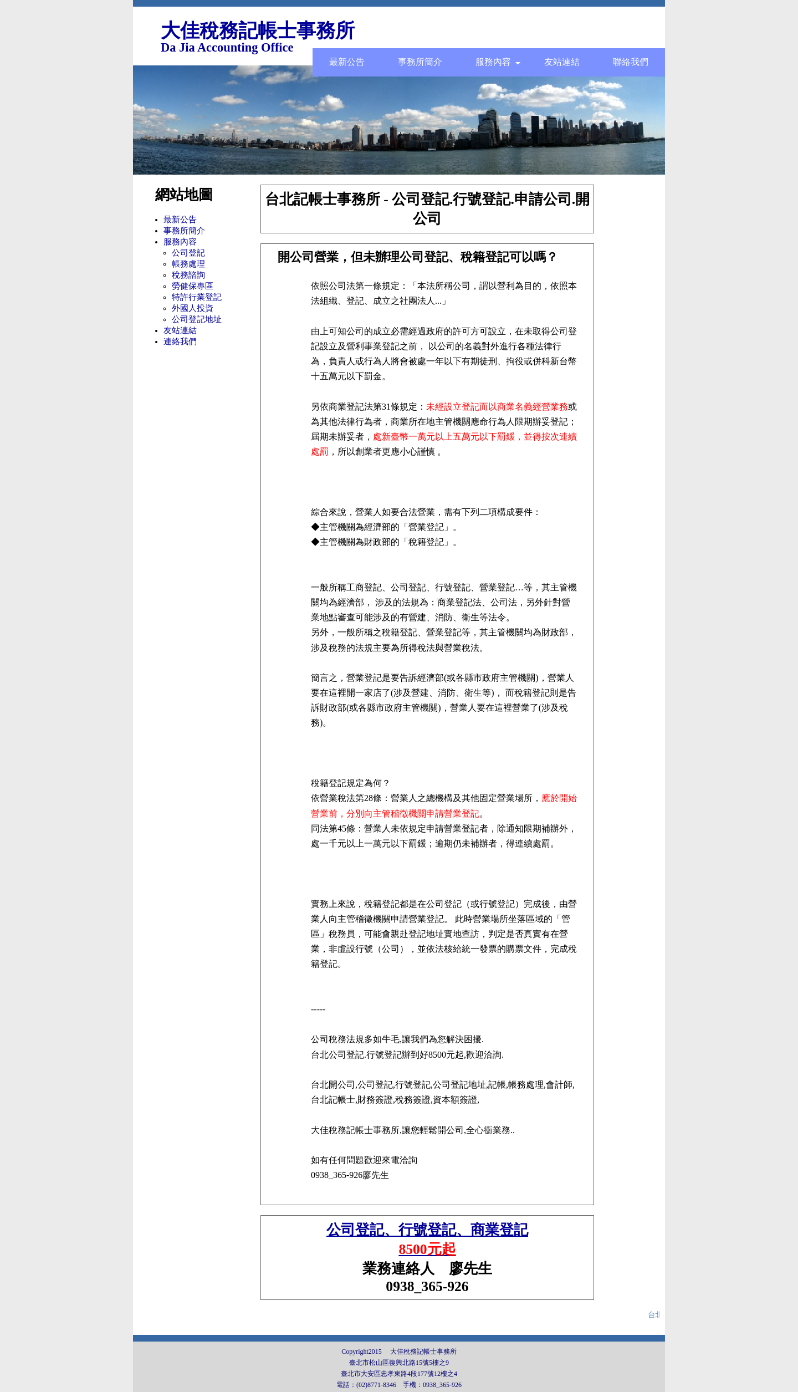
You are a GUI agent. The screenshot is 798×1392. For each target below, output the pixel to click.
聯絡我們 (630, 62)
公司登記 (188, 252)
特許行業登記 (197, 297)
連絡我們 (180, 341)
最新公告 (347, 62)
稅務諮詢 (188, 275)
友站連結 (562, 62)
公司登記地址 (197, 319)
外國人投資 (192, 308)
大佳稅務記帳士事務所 (258, 31)
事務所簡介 (420, 62)
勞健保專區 (192, 286)
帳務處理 (188, 263)
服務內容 (497, 62)
